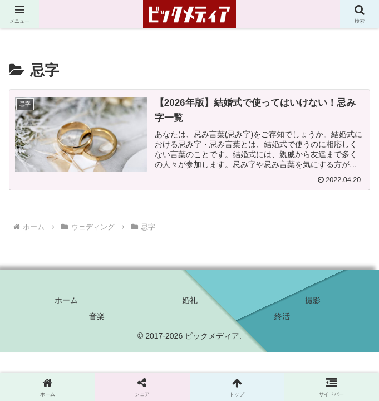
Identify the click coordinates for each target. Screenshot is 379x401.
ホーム (66, 300)
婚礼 (190, 300)
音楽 (97, 316)
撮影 (313, 300)
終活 (282, 316)
